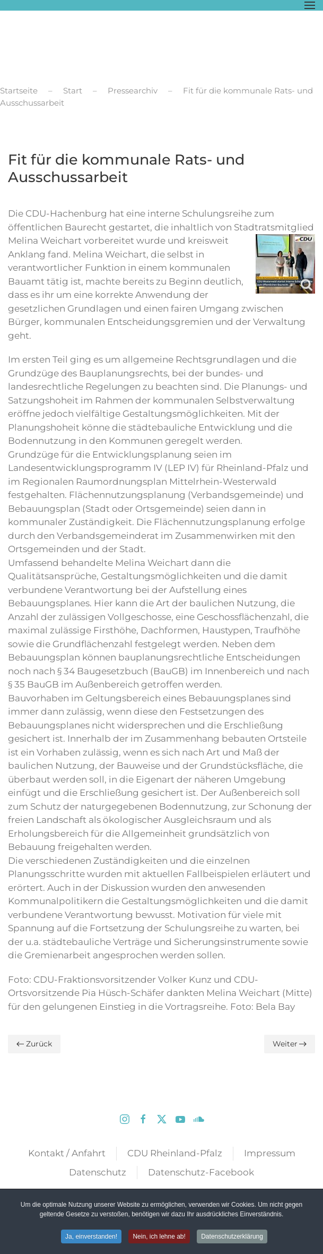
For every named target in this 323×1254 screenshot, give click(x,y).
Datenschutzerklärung (232, 1237)
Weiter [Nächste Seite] (290, 1044)
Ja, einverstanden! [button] (91, 1237)
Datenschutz (97, 1172)
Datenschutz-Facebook (201, 1172)
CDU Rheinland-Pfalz (174, 1153)
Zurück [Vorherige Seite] (34, 1044)
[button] (309, 5)
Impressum (269, 1153)
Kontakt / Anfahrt (67, 1153)
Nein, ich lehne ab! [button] (159, 1237)
